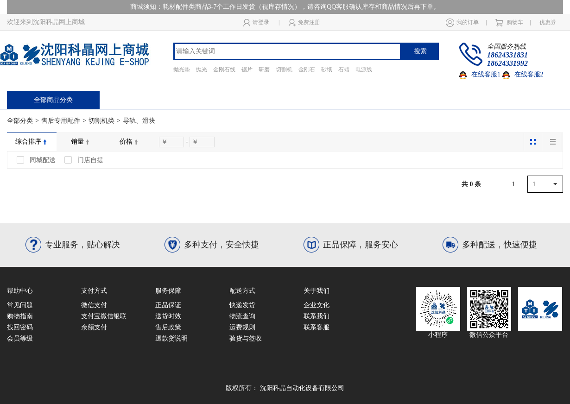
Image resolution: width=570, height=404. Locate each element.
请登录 (256, 22)
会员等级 (20, 338)
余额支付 (94, 327)
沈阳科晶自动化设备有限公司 (302, 388)
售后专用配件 (60, 120)
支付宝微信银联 (104, 316)
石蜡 (343, 69)
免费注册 (304, 22)
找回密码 (20, 327)
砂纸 (326, 69)
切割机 (284, 69)
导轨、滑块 (139, 120)
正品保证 (168, 305)
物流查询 (242, 316)
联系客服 (316, 327)
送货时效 (168, 316)
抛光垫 (181, 69)
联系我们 (316, 316)
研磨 (264, 69)
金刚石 (306, 69)
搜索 (420, 51)
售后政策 (168, 327)
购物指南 (20, 316)
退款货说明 (171, 338)
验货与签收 (245, 338)
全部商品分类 (53, 99)
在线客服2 (523, 74)
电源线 (363, 69)
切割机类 (101, 120)
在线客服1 (479, 74)
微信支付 (94, 305)
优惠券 (547, 22)
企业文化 (316, 305)
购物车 (509, 22)
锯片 (247, 69)
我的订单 (462, 22)
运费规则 (242, 327)
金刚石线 (224, 69)
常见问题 (20, 305)
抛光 (201, 69)
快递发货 (242, 305)
